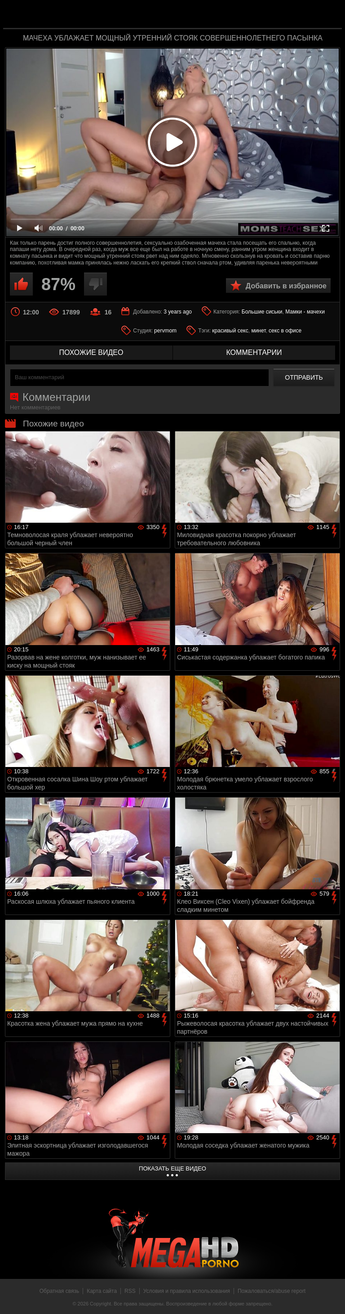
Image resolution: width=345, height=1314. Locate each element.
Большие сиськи (262, 312)
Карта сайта (102, 1291)
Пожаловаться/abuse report (271, 1291)
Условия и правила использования (186, 1291)
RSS (130, 1291)
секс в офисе (285, 330)
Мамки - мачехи (305, 312)
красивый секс (230, 330)
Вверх (331, 1297)
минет (258, 330)
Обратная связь (59, 1291)
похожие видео (91, 352)
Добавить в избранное (286, 286)
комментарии (254, 352)
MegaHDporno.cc (190, 15)
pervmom (165, 330)
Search (329, 15)
